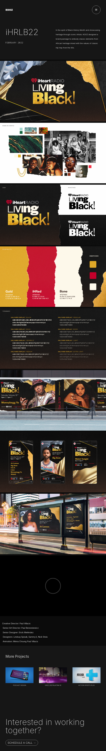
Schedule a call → (22, 742)
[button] (96, 10)
